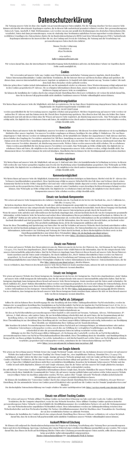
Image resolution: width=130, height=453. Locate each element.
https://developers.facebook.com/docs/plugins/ (90, 235)
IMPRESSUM (77, 441)
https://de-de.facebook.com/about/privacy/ (90, 233)
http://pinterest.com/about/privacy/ (60, 262)
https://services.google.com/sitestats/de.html (105, 387)
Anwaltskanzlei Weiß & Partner (80, 435)
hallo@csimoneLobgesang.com (65, 58)
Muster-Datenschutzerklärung (49, 435)
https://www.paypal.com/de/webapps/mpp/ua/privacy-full (68, 343)
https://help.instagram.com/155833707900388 (91, 288)
